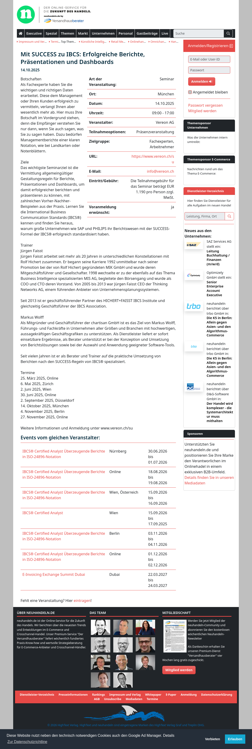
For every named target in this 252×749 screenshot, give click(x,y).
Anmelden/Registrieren (208, 45)
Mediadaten (134, 699)
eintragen (82, 600)
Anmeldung (189, 695)
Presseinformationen (73, 695)
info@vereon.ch (160, 171)
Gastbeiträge (147, 33)
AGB (97, 699)
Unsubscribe (112, 699)
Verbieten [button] (212, 739)
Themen (67, 33)
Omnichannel (158, 42)
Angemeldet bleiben (210, 92)
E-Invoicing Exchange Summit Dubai (53, 574)
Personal (126, 33)
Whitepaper (153, 695)
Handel (174, 42)
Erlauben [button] (235, 739)
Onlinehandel (138, 42)
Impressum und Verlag (33, 42)
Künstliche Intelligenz (94, 42)
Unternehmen (103, 33)
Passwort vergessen (205, 105)
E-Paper (171, 695)
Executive (34, 33)
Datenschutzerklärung (216, 695)
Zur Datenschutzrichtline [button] (27, 742)
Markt (83, 33)
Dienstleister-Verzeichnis (37, 695)
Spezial (51, 33)
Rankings (98, 695)
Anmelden (201, 81)
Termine (55, 42)
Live (165, 33)
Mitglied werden (202, 110)
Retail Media (118, 42)
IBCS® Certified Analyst (42, 512)
